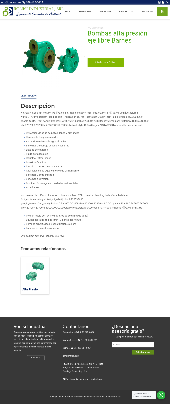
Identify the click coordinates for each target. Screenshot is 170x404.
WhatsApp (97, 379)
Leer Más (35, 357)
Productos (126, 11)
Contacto (147, 11)
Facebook (69, 379)
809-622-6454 (32, 2)
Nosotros (85, 11)
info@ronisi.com (10, 2)
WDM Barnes (96, 27)
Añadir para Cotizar (105, 62)
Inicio (67, 11)
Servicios (105, 11)
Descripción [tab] (28, 95)
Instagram (82, 379)
